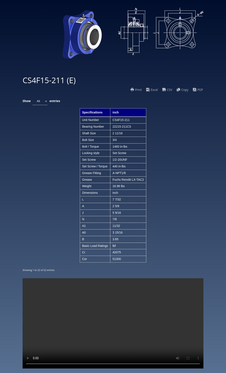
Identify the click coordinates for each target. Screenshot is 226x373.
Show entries (41, 101)
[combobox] (40, 101)
